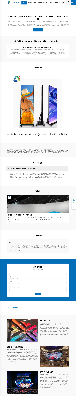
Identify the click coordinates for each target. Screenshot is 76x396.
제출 (38, 294)
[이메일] (74, 200)
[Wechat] (74, 203)
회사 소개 (30, 2)
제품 (35, 2)
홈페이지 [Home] (24, 2)
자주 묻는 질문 (57, 2)
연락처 (63, 2)
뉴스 (47, 2)
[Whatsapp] (74, 207)
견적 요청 (38, 29)
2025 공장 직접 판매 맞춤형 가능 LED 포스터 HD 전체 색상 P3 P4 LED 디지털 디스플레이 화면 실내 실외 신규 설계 (38, 135)
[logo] (13, 2)
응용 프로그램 (41, 2)
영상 (51, 2)
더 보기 (9, 221)
